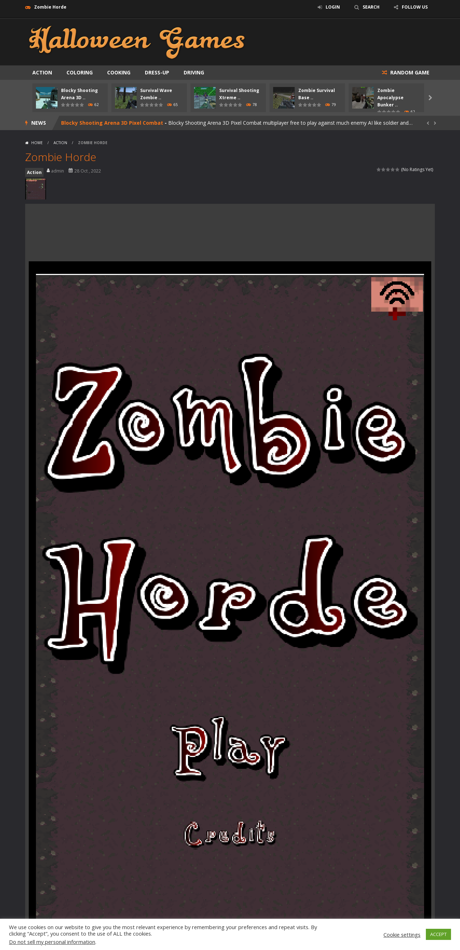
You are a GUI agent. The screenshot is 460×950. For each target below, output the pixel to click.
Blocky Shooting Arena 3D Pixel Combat (112, 122)
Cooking (118, 72)
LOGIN (333, 7)
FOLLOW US (415, 7)
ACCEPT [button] (438, 934)
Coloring (79, 72)
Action (42, 72)
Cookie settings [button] (401, 934)
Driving (194, 72)
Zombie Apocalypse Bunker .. (390, 97)
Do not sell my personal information (52, 941)
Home (37, 142)
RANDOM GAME (409, 72)
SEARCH (371, 7)
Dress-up (157, 72)
